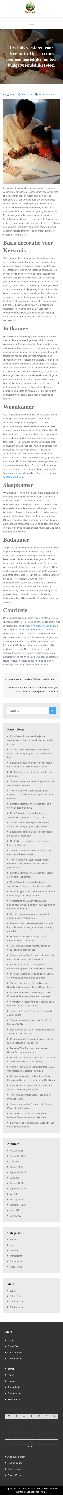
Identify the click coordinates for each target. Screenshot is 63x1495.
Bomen (13, 1239)
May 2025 (14, 1161)
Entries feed (15, 1296)
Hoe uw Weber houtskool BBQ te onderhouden (31, 679)
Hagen (13, 1245)
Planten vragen (14, 1469)
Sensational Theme (36, 1492)
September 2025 (18, 1156)
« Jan (30, 1446)
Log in (13, 1291)
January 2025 (16, 1167)
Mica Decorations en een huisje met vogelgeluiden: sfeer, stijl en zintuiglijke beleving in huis (30, 740)
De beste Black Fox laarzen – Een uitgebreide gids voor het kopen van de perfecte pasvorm (33, 689)
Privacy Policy (14, 1475)
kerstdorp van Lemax (13, 477)
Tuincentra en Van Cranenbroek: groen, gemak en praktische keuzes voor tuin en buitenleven (28, 864)
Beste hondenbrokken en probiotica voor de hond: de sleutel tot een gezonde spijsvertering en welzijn (30, 927)
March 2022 (15, 1216)
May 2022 (14, 1210)
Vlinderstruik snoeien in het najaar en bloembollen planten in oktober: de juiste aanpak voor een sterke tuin (31, 905)
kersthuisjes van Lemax (40, 626)
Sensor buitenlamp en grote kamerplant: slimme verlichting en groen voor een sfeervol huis (29, 753)
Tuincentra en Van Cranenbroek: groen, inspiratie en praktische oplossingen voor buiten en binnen (30, 795)
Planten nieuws (15, 1463)
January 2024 (16, 1183)
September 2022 (18, 1205)
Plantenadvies (47, 95)
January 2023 (16, 1199)
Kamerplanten (16, 1256)
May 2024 (14, 1178)
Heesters (14, 1250)
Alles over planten (16, 1457)
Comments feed (17, 1301)
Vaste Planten (16, 1267)
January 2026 (16, 1151)
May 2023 (14, 1194)
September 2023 (18, 1188)
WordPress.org (17, 1307)
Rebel (13, 94)
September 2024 (18, 1172)
